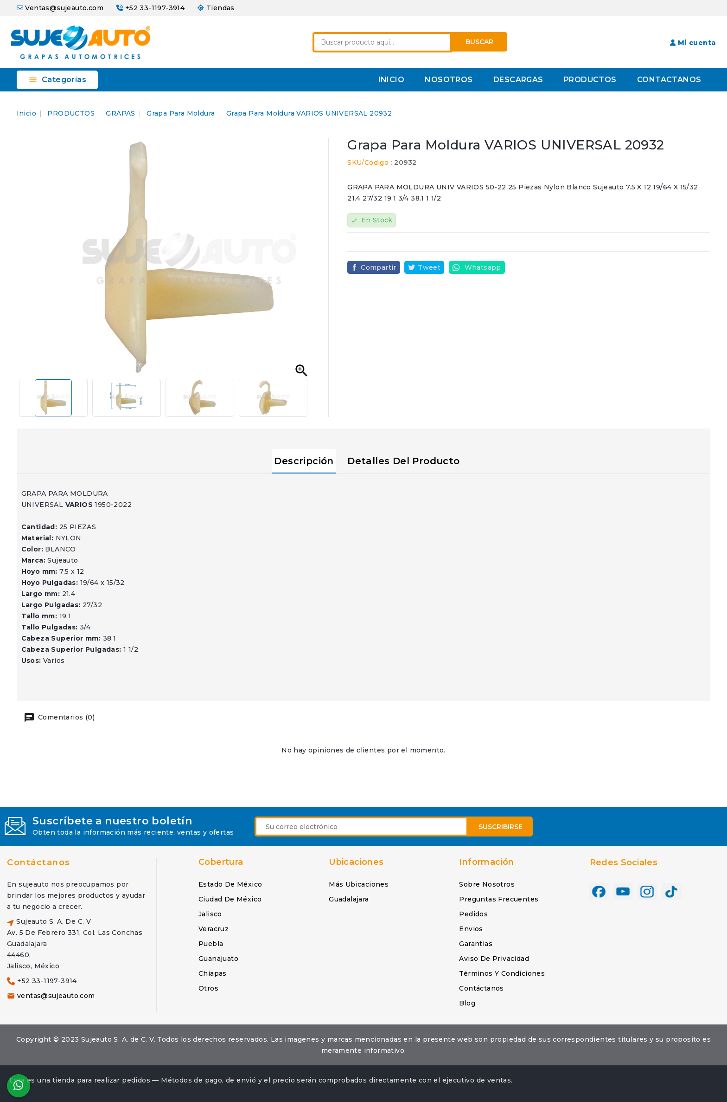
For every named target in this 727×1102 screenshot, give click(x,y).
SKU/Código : (369, 162)
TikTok (671, 891)
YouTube (623, 891)
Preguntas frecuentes (498, 899)
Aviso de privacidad (494, 958)
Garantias (475, 944)
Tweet (429, 267)
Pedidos (473, 914)
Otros (208, 988)
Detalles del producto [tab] (403, 461)
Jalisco (210, 914)
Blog (467, 1003)
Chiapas (212, 973)
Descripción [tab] (303, 461)
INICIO (391, 79)
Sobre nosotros (487, 884)
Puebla (210, 944)
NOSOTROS (448, 79)
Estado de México (230, 884)
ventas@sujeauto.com (56, 996)
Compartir (378, 267)
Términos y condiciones (502, 973)
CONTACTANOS (669, 79)
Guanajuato (218, 958)
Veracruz (213, 929)
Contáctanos (38, 862)
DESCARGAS (518, 79)
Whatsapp (483, 267)
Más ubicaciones (359, 884)
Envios (471, 929)
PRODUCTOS (590, 79)
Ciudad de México (229, 899)
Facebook (599, 891)
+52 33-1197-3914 (155, 8)
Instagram (647, 891)
